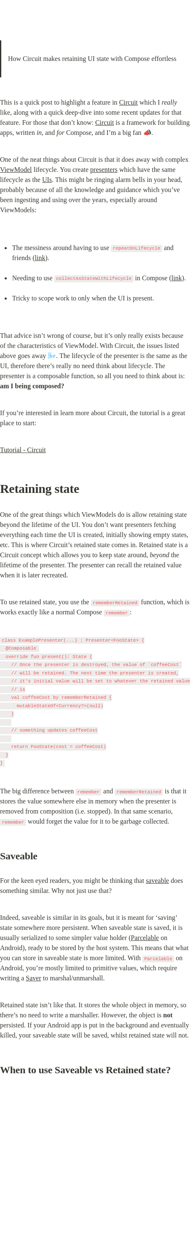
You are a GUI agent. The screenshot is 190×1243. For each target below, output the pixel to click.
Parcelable (145, 937)
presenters (104, 169)
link (40, 257)
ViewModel (16, 169)
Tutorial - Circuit (23, 449)
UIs (47, 179)
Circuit (128, 102)
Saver (33, 978)
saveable (157, 880)
